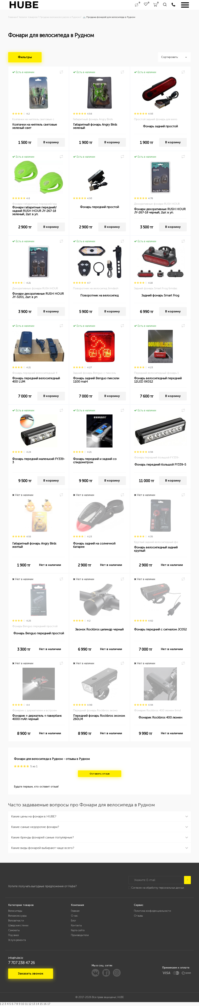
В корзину (51, 142)
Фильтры (25, 57)
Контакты (76, 925)
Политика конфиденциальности (152, 910)
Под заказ (13, 935)
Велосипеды (15, 910)
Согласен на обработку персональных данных (157, 887)
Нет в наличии (50, 565)
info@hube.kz (15, 957)
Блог (73, 920)
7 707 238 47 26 (21, 962)
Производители (80, 935)
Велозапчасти (16, 920)
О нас (74, 915)
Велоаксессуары (17, 915)
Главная (75, 910)
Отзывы (138, 915)
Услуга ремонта (17, 940)
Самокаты (14, 930)
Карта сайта (78, 930)
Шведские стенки (18, 925)
